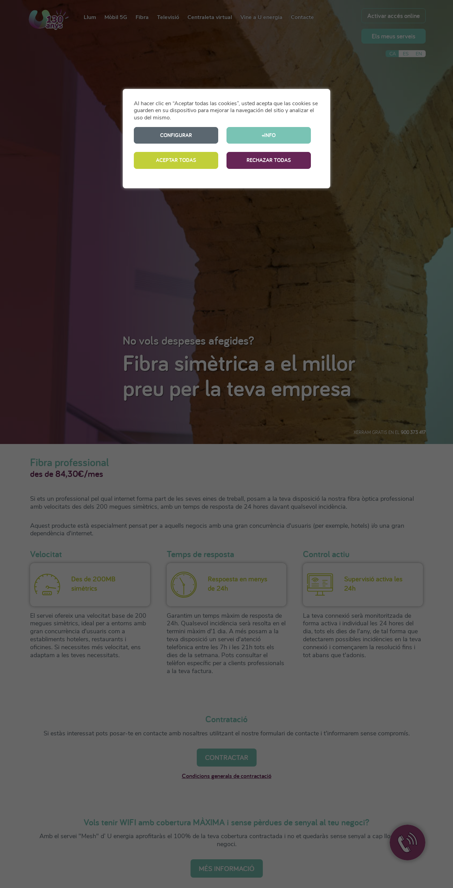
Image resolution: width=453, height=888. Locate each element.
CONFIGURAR (176, 135)
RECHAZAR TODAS (269, 160)
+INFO (269, 135)
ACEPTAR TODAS (176, 160)
